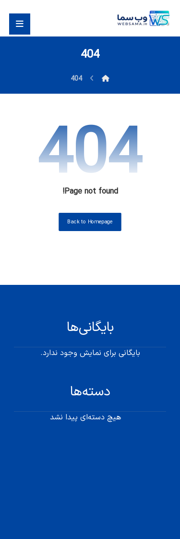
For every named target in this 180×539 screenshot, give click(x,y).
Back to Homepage (90, 222)
